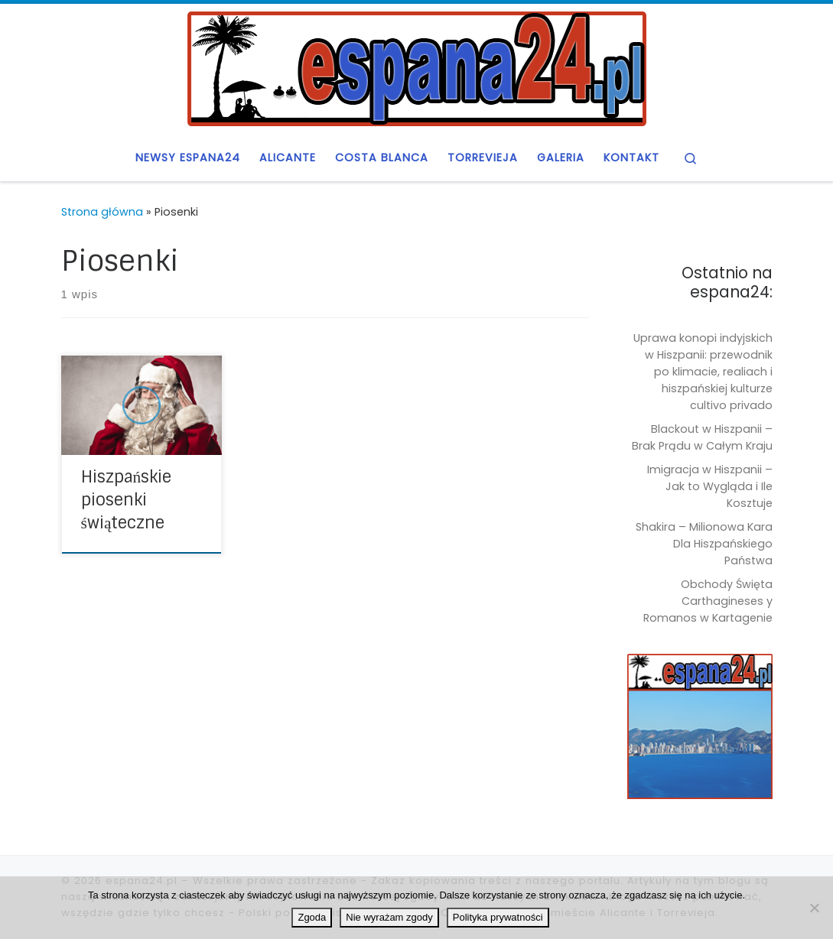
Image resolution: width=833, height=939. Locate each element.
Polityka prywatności (498, 917)
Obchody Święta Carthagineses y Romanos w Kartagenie (708, 601)
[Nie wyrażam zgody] (814, 907)
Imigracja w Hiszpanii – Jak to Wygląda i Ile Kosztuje (710, 486)
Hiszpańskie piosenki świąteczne (126, 500)
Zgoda (312, 917)
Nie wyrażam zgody (389, 917)
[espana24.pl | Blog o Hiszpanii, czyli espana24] (416, 67)
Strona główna (102, 211)
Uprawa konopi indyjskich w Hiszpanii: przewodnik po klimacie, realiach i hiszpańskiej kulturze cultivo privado (703, 371)
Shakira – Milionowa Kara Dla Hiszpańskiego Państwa (704, 543)
